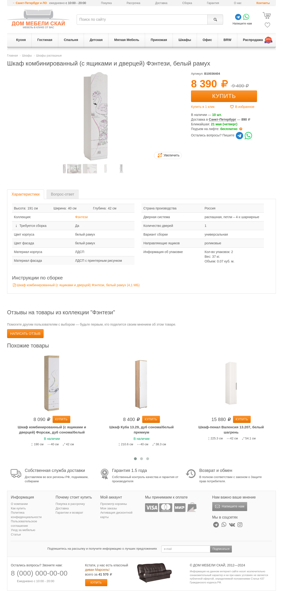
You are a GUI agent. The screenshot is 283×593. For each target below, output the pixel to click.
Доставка (161, 3)
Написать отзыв (25, 333)
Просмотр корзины (113, 504)
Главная (12, 55)
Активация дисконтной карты (116, 515)
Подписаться (220, 549)
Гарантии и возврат (69, 512)
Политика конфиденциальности (26, 515)
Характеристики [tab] (26, 194)
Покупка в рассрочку (70, 504)
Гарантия (213, 3)
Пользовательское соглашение (24, 523)
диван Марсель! (97, 570)
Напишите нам (229, 506)
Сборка (187, 3)
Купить (224, 96)
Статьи (16, 534)
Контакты (263, 3)
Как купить (18, 508)
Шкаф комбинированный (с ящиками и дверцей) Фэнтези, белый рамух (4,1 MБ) (78, 285)
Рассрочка (133, 3)
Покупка (106, 3)
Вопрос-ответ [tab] (62, 194)
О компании (19, 504)
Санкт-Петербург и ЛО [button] (31, 3)
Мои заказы (108, 508)
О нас (237, 3)
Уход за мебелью (23, 530)
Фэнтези (81, 217)
